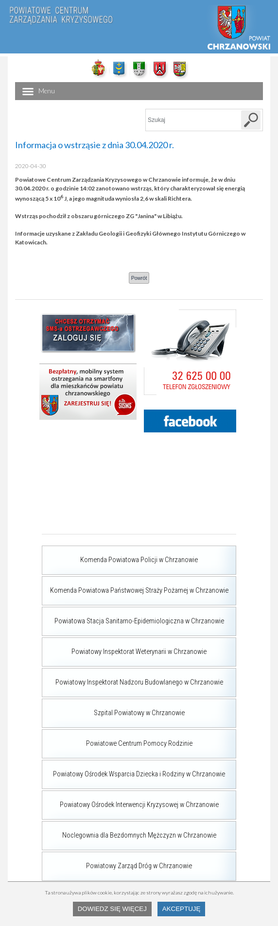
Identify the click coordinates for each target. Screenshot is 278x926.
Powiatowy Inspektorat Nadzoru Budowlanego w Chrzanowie (132, 677)
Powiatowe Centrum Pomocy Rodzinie (117, 738)
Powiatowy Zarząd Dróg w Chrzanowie (117, 861)
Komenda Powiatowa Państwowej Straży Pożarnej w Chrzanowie (135, 585)
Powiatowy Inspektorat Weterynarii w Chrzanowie (124, 646)
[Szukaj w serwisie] (251, 120)
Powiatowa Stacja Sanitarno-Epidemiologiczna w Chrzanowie (133, 616)
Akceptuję (181, 908)
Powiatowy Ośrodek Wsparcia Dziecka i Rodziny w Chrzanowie (133, 769)
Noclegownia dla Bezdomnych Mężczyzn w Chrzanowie (129, 830)
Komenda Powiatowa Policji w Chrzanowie (120, 555)
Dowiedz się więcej (112, 908)
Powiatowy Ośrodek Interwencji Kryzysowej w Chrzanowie (130, 799)
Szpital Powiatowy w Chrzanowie (113, 708)
